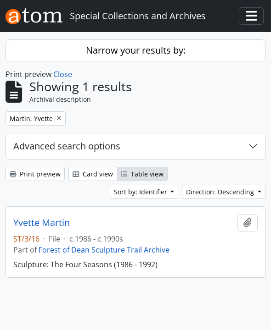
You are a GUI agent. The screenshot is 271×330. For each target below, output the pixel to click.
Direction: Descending (221, 191)
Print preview (35, 174)
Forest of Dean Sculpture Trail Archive (104, 250)
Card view (93, 174)
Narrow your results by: (136, 50)
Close (62, 74)
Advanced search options (66, 146)
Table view (142, 174)
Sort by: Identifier (141, 191)
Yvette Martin (41, 222)
